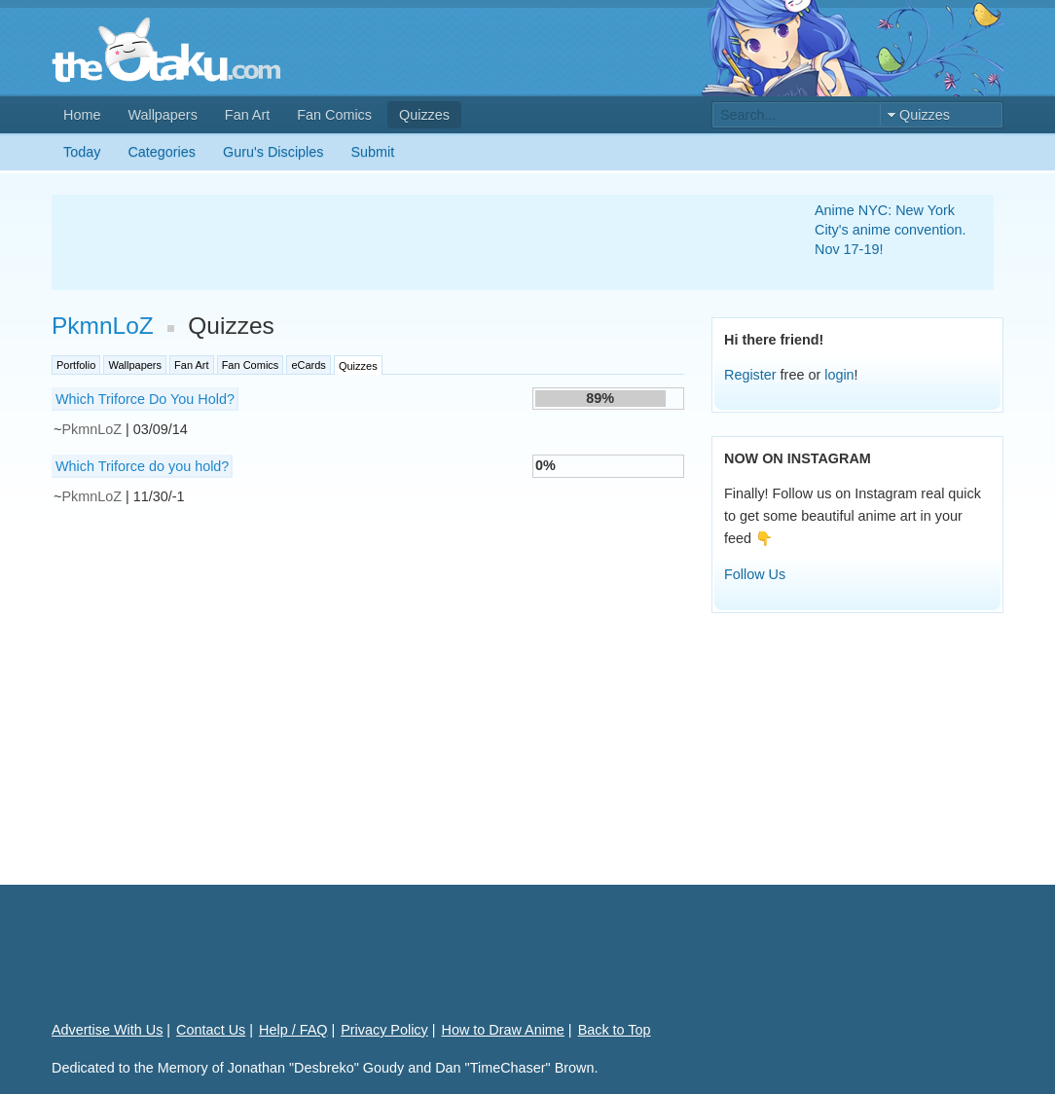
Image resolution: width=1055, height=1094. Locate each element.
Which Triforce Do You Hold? (145, 399)
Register (750, 375)
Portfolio (75, 365)
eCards (308, 365)
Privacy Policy (384, 1030)
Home (81, 115)
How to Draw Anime (503, 1030)
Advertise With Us (107, 1030)
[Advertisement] (409, 242)
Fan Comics (334, 115)
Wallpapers (162, 115)
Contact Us (210, 1030)
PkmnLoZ (103, 325)
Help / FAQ (293, 1030)
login (839, 375)
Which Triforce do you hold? (142, 466)
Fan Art (247, 115)
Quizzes (424, 115)
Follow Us (754, 574)
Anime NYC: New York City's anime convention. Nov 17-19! (890, 229)
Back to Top (614, 1030)
